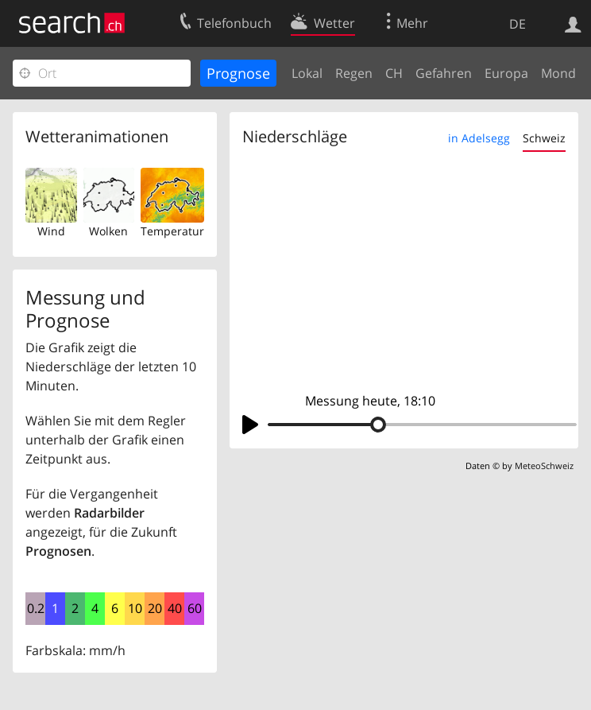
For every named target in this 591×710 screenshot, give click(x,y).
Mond (558, 73)
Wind (51, 231)
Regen (354, 73)
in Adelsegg (479, 137)
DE (517, 24)
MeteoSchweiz (544, 465)
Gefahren (443, 73)
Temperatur (172, 231)
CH (394, 73)
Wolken (108, 231)
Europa (506, 73)
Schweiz (544, 137)
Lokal (307, 73)
